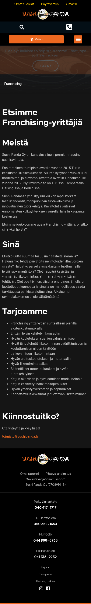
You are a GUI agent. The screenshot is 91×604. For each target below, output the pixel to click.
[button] (21, 27)
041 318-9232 (45, 556)
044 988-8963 (45, 540)
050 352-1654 (45, 524)
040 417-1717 (45, 507)
